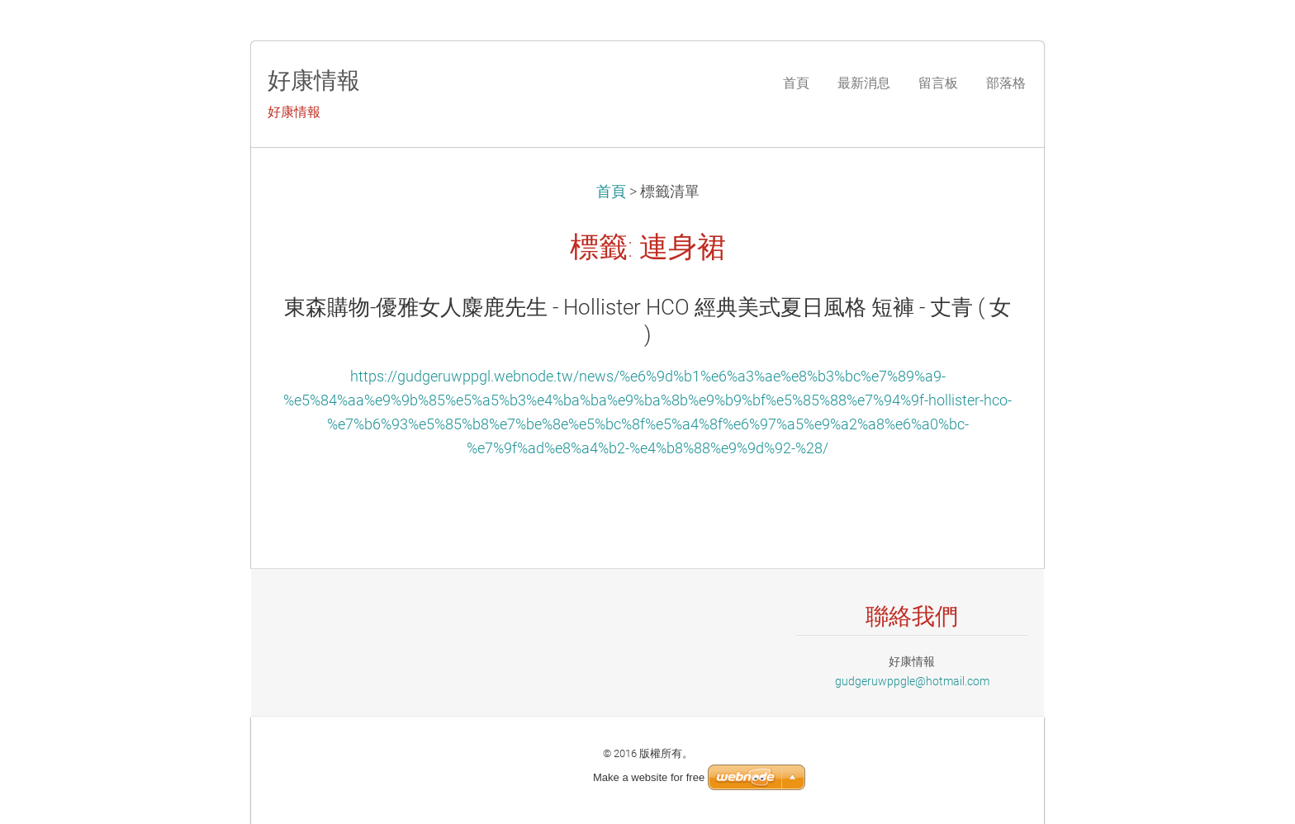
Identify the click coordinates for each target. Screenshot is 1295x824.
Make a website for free (648, 777)
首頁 (611, 191)
